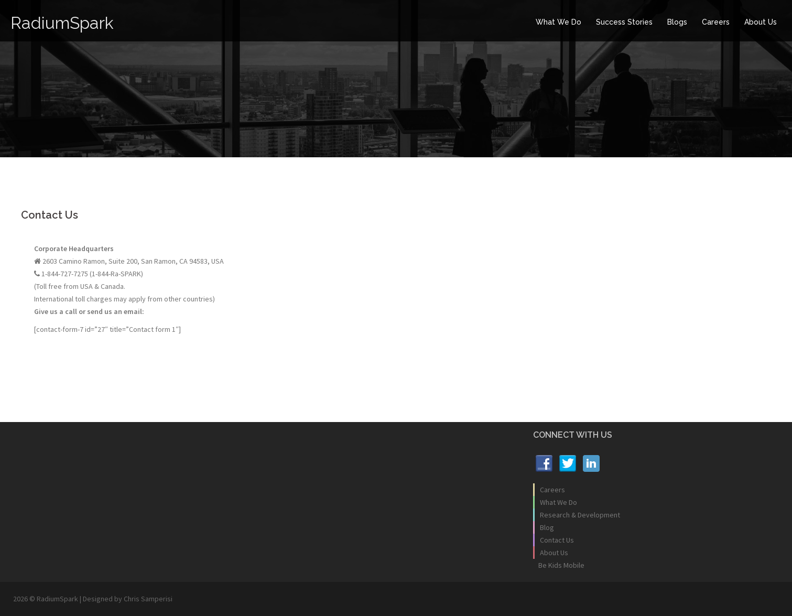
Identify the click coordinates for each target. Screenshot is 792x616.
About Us (760, 22)
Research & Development (580, 515)
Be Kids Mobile (561, 565)
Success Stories (624, 22)
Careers (716, 22)
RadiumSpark (62, 23)
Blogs (677, 22)
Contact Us (557, 540)
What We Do (558, 22)
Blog (547, 527)
